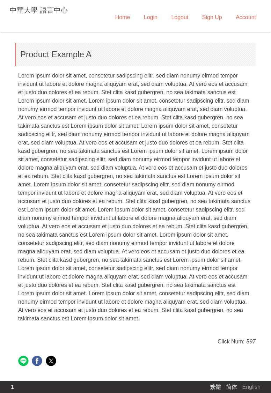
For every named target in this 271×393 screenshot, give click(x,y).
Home (122, 17)
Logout (179, 17)
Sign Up (212, 17)
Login (151, 17)
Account (246, 17)
